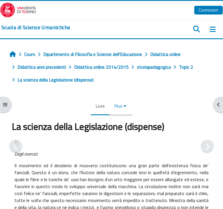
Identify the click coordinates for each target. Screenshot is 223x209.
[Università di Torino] (18, 9)
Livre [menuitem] (100, 105)
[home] (35, 27)
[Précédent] (15, 146)
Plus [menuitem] (118, 105)
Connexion (208, 9)
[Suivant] (207, 146)
